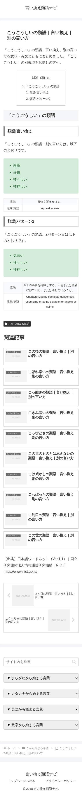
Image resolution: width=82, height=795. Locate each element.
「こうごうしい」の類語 (42, 86)
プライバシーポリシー (60, 781)
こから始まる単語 (17, 323)
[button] (74, 661)
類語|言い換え (39, 92)
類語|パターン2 (40, 98)
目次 (35, 77)
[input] (41, 661)
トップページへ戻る (21, 781)
